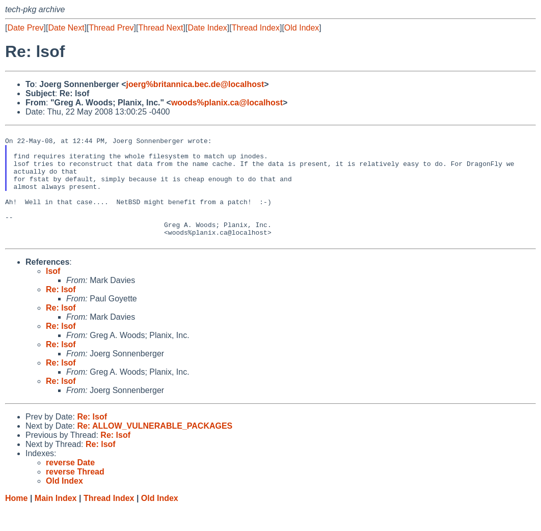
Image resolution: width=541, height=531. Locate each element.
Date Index (207, 27)
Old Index (301, 27)
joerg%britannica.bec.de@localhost (195, 84)
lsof (53, 294)
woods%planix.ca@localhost (227, 102)
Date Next (66, 27)
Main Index (56, 521)
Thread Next (160, 27)
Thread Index (256, 27)
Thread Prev (111, 27)
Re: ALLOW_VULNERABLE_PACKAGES (154, 448)
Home (16, 521)
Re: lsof (61, 312)
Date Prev (25, 27)
